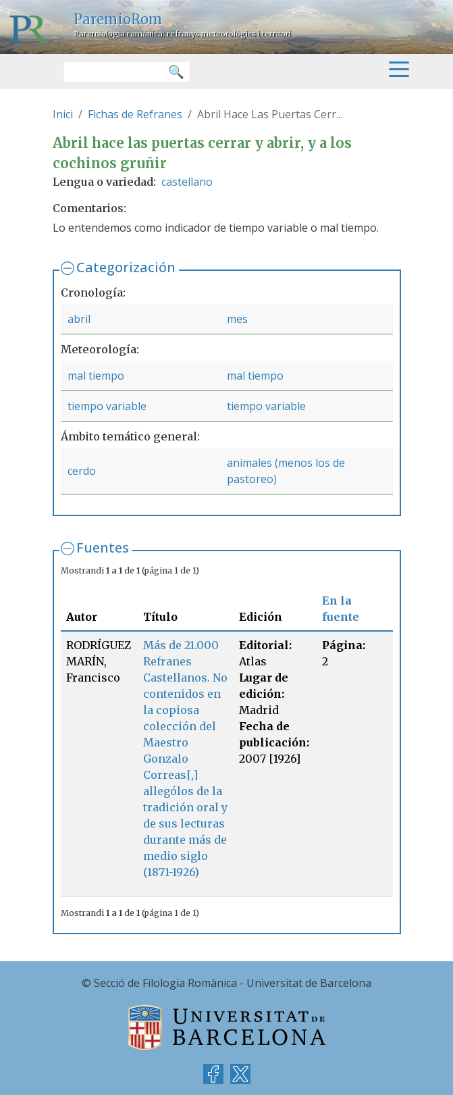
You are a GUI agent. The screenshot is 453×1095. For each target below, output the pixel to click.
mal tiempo (96, 375)
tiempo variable (107, 406)
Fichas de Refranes (135, 114)
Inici (63, 114)
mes (237, 318)
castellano (187, 181)
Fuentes (102, 547)
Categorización (126, 267)
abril (79, 318)
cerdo (82, 470)
